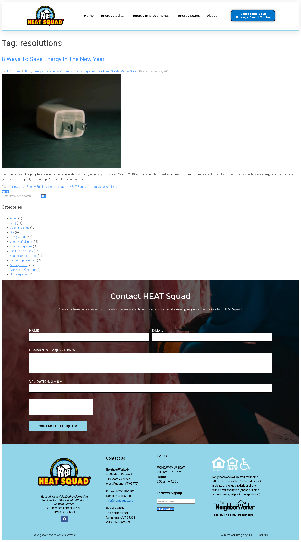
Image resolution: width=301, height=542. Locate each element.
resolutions (109, 186)
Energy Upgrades (84, 71)
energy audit (18, 186)
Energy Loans (189, 16)
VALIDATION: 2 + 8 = (45, 382)
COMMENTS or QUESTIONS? (52, 350)
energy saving (59, 186)
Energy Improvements (152, 16)
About (213, 16)
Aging (14, 218)
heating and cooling (23, 255)
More (5, 191)
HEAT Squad (14, 71)
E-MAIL (158, 331)
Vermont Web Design (232, 535)
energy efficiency (61, 71)
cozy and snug (19, 227)
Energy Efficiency (38, 186)
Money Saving (130, 71)
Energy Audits (113, 16)
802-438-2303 (125, 491)
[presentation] (61, 407)
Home (89, 16)
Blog (28, 71)
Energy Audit (40, 71)
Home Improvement (23, 260)
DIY (12, 232)
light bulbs (94, 186)
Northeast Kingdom (23, 269)
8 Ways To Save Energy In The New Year (53, 59)
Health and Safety (108, 71)
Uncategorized (19, 274)
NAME (34, 331)
